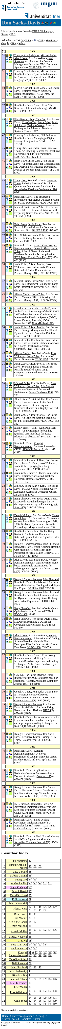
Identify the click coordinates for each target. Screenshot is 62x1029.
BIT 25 (47, 710)
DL (22, 40)
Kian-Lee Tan (29, 122)
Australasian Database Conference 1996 (35, 189)
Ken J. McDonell (18, 922)
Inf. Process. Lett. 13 (25, 796)
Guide (28, 40)
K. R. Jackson (21, 803)
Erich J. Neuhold (41, 308)
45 (35, 914)
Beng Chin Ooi (37, 119)
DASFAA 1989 (36, 588)
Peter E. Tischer (18, 983)
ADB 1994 (50, 286)
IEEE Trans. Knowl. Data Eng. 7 (31, 257)
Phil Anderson (48, 135)
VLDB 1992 (46, 420)
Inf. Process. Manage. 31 (33, 271)
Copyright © (7, 1022)
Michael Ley (44, 1022)
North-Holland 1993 (43, 323)
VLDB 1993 (50, 372)
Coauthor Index (14, 853)
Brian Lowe (20, 160)
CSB (40, 40)
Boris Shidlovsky (17, 971)
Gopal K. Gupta (22, 691)
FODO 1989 (47, 601)
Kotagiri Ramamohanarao (28, 445)
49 (40, 910)
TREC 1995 (30, 241)
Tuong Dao (20, 148)
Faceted (15, 1019)
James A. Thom (42, 248)
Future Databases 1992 (41, 392)
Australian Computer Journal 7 (30, 842)
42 (35, 948)
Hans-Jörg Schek (18, 959)
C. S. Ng (18, 674)
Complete (26, 1019)
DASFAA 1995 (40, 230)
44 (30, 879)
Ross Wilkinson (22, 235)
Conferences (16, 1016)
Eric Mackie (37, 340)
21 (30, 925)
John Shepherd (51, 543)
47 (30, 860)
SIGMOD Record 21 (33, 449)
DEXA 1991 (33, 469)
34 (50, 929)
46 (35, 879)
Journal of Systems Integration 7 (31, 169)
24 (3, 963)
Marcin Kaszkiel (23, 88)
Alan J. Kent (20, 58)
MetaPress (51, 40)
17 (3, 931)
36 (55, 929)
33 (40, 883)
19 (3, 940)
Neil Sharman (19, 963)
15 (3, 922)
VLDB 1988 (34, 647)
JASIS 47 (48, 213)
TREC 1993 (41, 359)
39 (35, 910)
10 (30, 887)
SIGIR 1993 (33, 348)
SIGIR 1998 (20, 111)
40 (30, 993)
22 (35, 922)
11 (3, 903)
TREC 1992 (20, 411)
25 (30, 883)
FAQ (13, 34)
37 (30, 948)
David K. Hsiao (22, 308)
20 (3, 944)
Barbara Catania (35, 125)
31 (40, 929)
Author (36, 1019)
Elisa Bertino (21, 119)
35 (30, 895)
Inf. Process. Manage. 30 (34, 299)
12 (3, 908)
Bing (13, 43)
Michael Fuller (48, 55)
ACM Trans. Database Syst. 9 (35, 738)
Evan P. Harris (21, 427)
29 (30, 910)
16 (3, 925)
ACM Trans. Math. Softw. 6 (37, 812)
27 (30, 891)
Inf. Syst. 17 (42, 436)
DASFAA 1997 (22, 156)
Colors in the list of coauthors (14, 1010)
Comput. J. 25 (44, 776)
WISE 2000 (35, 67)
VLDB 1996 (46, 202)
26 (45, 955)
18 (40, 907)
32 (45, 929)
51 (35, 866)
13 (35, 907)
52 (40, 866)
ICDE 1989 (48, 624)
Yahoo (22, 43)
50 (30, 903)
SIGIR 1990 (20, 540)
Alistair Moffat (36, 264)
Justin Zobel (39, 88)
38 (30, 932)
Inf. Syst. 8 (37, 759)
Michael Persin (22, 207)
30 (35, 883)
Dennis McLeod (22, 515)
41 (30, 914)
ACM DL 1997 (47, 141)
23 (45, 907)
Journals (29, 1016)
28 (30, 929)
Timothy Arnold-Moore (26, 55)
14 (3, 918)
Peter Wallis (40, 531)
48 (30, 871)
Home (5, 1016)
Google (5, 43)
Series (39, 1016)
